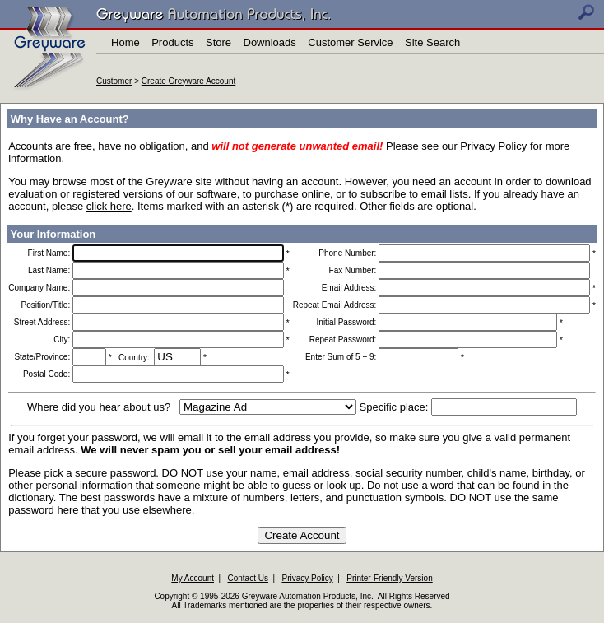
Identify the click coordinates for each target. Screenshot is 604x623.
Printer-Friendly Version (389, 578)
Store (218, 42)
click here (109, 206)
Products (172, 42)
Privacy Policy (493, 146)
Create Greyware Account (189, 81)
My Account (192, 578)
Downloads (270, 42)
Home (125, 42)
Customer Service (350, 42)
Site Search (432, 42)
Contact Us (248, 578)
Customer (114, 81)
